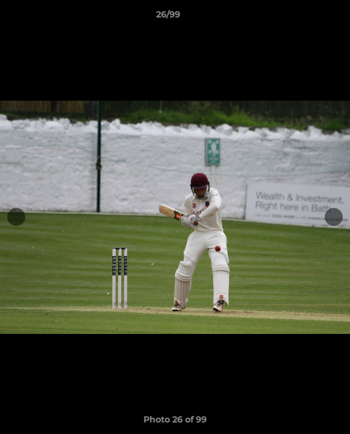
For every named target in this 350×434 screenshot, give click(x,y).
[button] (306, 17)
